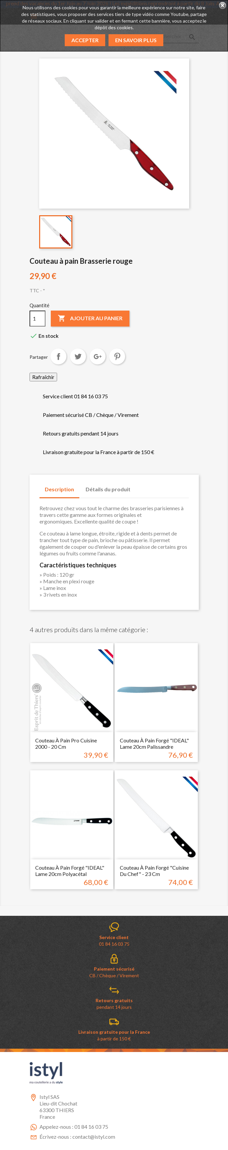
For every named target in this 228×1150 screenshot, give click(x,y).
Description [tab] (59, 489)
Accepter (85, 40)
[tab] (142, 486)
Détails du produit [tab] (108, 489)
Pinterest (117, 356)
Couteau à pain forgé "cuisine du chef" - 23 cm (154, 870)
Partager (58, 356)
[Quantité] (37, 319)
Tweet (78, 356)
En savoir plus (136, 40)
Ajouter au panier (90, 318)
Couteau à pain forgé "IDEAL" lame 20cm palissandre (154, 743)
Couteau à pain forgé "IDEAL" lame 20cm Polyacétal (69, 870)
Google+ (98, 356)
